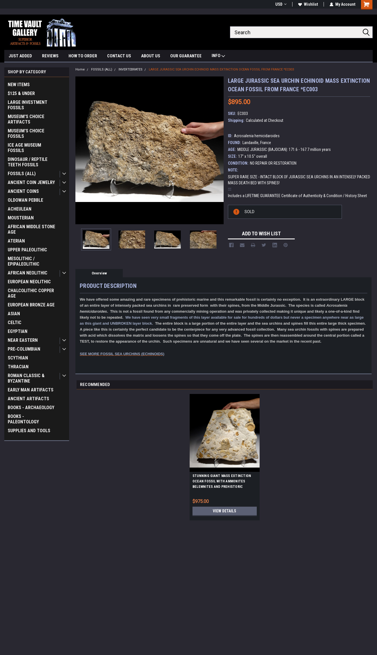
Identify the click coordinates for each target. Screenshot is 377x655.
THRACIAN (18, 366)
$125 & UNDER (21, 93)
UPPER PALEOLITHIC (27, 249)
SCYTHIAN (18, 358)
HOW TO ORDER (83, 55)
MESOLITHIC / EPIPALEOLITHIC (23, 261)
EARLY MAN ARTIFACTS (30, 390)
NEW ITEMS (19, 84)
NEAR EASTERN (23, 340)
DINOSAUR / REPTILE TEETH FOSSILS (27, 162)
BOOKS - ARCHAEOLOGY (31, 407)
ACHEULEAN (19, 209)
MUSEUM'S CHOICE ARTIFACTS (26, 119)
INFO (218, 56)
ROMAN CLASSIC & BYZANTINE (26, 378)
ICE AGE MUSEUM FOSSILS (24, 147)
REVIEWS (50, 55)
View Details (224, 511)
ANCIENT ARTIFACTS (28, 398)
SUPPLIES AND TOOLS (29, 430)
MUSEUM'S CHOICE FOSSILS (26, 133)
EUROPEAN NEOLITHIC (29, 281)
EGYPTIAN (17, 331)
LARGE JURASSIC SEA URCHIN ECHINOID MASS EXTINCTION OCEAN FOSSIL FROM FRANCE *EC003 (221, 69)
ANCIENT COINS (23, 191)
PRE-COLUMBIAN (24, 349)
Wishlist (308, 4)
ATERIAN (16, 241)
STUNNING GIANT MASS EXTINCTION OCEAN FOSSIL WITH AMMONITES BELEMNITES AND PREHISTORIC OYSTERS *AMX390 (221, 482)
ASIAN (14, 313)
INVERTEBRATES (131, 69)
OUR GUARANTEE (186, 55)
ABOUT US (150, 55)
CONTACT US (119, 55)
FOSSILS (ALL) (22, 173)
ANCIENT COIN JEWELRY (31, 182)
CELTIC (14, 322)
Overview (99, 273)
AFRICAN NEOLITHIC (27, 273)
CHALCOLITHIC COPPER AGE (31, 293)
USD (280, 4)
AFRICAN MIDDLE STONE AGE (31, 229)
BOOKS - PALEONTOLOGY (23, 419)
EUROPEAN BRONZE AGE (31, 305)
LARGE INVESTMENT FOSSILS (27, 105)
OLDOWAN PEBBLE (25, 200)
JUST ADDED (20, 55)
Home (80, 69)
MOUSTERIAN (21, 218)
